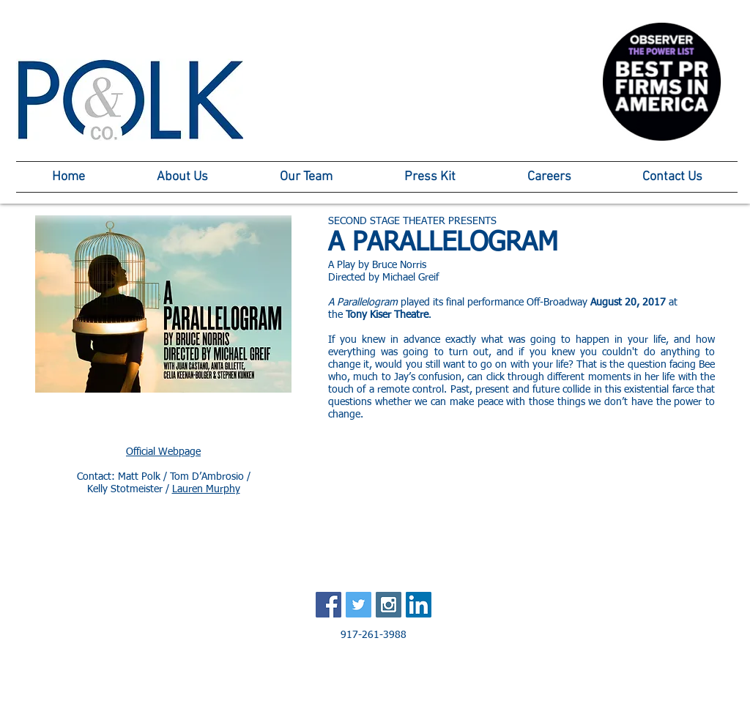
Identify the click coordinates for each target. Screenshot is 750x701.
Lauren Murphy (206, 489)
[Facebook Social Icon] (328, 604)
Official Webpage (163, 452)
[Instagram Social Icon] (388, 604)
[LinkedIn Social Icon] (418, 604)
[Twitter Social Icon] (358, 604)
